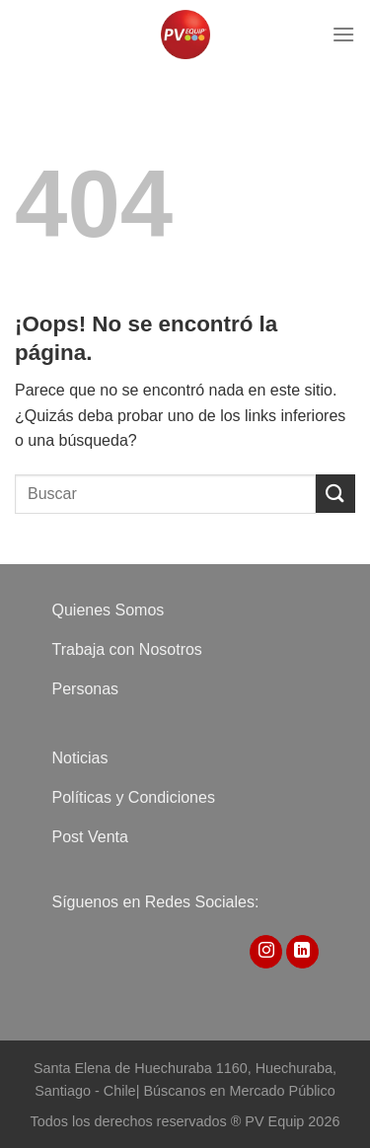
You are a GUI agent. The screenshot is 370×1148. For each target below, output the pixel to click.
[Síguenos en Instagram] (266, 952)
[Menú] (343, 34)
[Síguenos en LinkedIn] (302, 952)
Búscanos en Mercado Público (238, 1091)
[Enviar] (335, 493)
